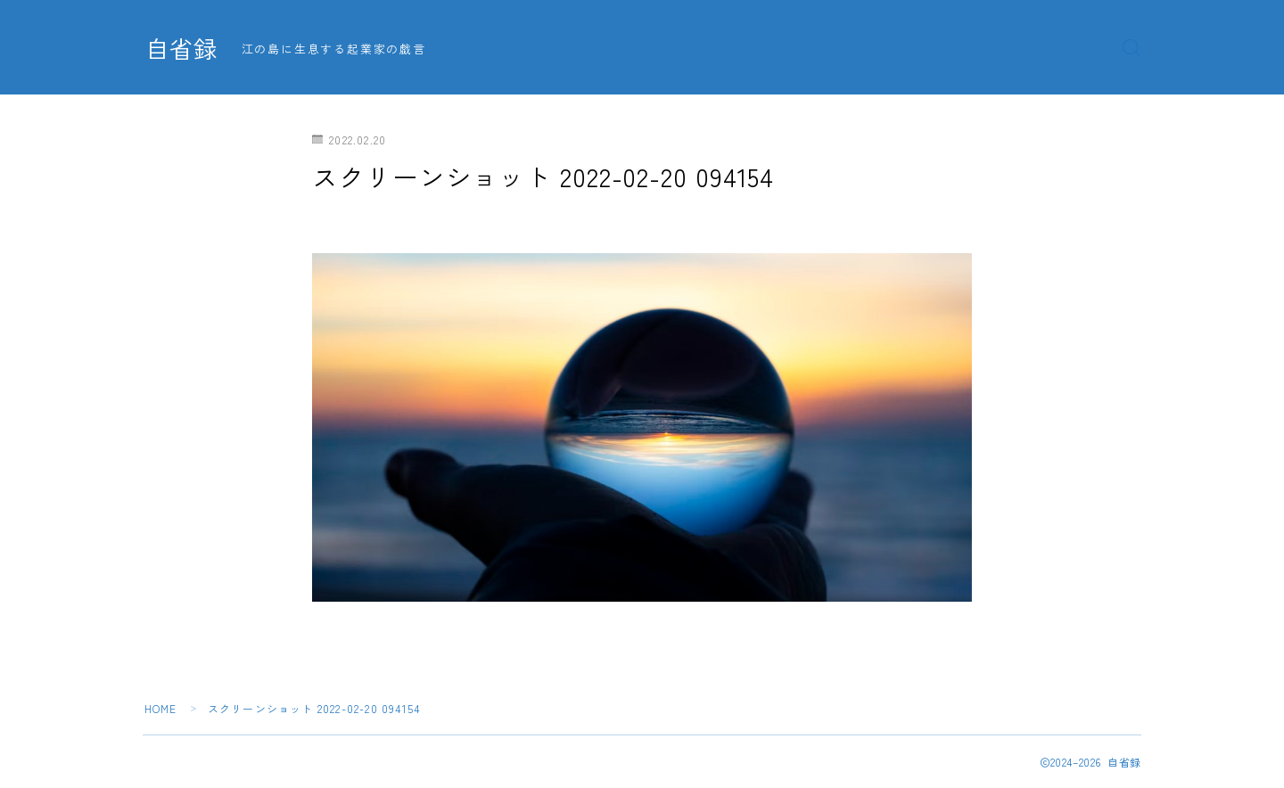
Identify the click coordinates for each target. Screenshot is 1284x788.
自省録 (182, 48)
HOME (160, 708)
